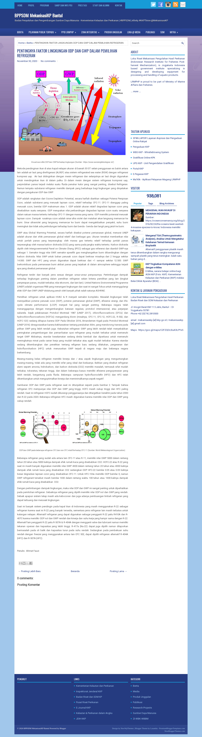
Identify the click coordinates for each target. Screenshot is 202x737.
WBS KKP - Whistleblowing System (151, 152)
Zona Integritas (91, 31)
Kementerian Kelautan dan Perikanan (95, 685)
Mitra (175, 31)
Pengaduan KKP (141, 146)
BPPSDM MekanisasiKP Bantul (38, 15)
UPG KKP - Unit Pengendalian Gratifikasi (153, 163)
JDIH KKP (81, 718)
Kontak (118, 5)
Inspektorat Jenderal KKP (89, 691)
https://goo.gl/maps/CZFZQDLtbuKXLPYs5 (160, 330)
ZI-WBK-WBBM (140, 718)
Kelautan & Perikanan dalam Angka (94, 713)
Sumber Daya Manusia (144, 713)
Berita (20, 32)
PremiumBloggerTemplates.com (172, 728)
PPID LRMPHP (69, 31)
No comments (48, 61)
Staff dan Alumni (101, 5)
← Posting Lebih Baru (29, 571)
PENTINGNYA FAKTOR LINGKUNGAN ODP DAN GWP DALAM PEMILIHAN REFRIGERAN (67, 53)
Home (19, 5)
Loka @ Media (133, 32)
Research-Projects (142, 707)
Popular (138, 203)
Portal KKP (138, 168)
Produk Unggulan (113, 32)
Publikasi (150, 32)
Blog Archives (167, 203)
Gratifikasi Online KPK (144, 157)
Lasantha (154, 728)
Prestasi (82, 5)
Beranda (75, 571)
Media (136, 691)
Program (44, 5)
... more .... (136, 91)
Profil (31, 5)
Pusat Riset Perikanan (87, 702)
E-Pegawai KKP (140, 174)
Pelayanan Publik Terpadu (44, 31)
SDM (162, 32)
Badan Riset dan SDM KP (89, 696)
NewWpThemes (127, 728)
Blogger (63, 728)
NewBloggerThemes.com (174, 731)
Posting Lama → (118, 571)
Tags (150, 203)
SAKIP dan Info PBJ (63, 5)
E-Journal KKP (83, 707)
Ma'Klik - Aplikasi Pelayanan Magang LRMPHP (156, 179)
